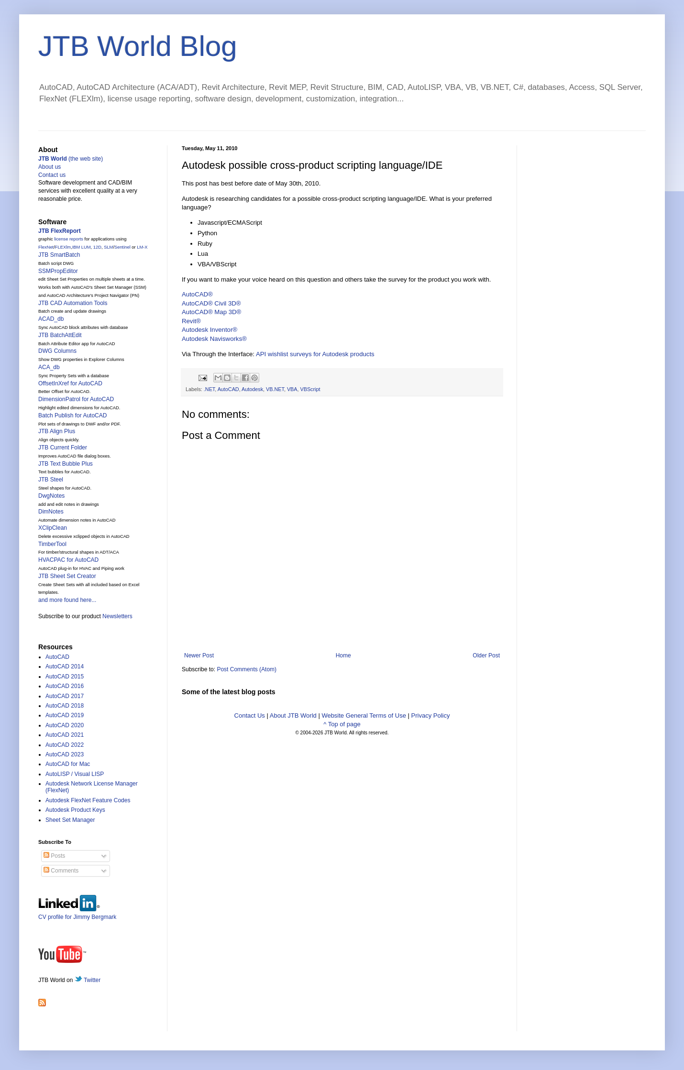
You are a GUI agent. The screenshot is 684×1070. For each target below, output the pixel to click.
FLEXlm (63, 247)
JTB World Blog (137, 46)
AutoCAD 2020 (64, 725)
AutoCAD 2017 (64, 696)
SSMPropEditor (58, 271)
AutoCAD (228, 389)
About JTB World (293, 715)
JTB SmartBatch (59, 254)
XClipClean (52, 527)
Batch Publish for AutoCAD (72, 415)
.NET (209, 389)
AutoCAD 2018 (64, 705)
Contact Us (249, 715)
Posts (54, 855)
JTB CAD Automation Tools (73, 303)
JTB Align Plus (56, 431)
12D (97, 247)
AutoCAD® (197, 294)
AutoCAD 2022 (64, 745)
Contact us (52, 175)
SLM (108, 247)
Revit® (191, 321)
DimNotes (51, 511)
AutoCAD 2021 (64, 735)
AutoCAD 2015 (64, 676)
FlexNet (46, 247)
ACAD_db (51, 319)
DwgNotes (51, 495)
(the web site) (70, 158)
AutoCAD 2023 (64, 754)
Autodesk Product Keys (75, 810)
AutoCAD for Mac (67, 764)
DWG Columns (57, 351)
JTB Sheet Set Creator (67, 576)
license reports (68, 239)
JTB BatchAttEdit (60, 335)
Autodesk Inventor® (209, 329)
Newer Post (199, 655)
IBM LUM (81, 247)
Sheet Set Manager (70, 820)
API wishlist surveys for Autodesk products (315, 354)
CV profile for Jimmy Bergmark (77, 913)
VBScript (310, 389)
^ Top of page (341, 724)
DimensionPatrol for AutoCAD (76, 399)
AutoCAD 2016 (64, 686)
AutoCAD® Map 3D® (211, 312)
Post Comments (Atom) (246, 669)
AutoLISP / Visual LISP (74, 774)
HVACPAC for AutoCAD (68, 560)
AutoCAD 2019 (64, 715)
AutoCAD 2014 (64, 666)
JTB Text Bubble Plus (65, 463)
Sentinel (122, 247)
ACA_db (49, 367)
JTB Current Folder (62, 447)
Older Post (486, 655)
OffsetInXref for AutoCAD (70, 383)
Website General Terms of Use (363, 715)
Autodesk (252, 389)
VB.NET (275, 389)
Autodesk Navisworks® (214, 338)
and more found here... (67, 600)
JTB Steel (50, 479)
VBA (292, 389)
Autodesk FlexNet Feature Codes (87, 800)
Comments (61, 870)
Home (343, 655)
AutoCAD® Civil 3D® (211, 303)
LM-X (142, 247)
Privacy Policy (430, 715)
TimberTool (52, 544)
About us (49, 167)
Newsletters (117, 616)
